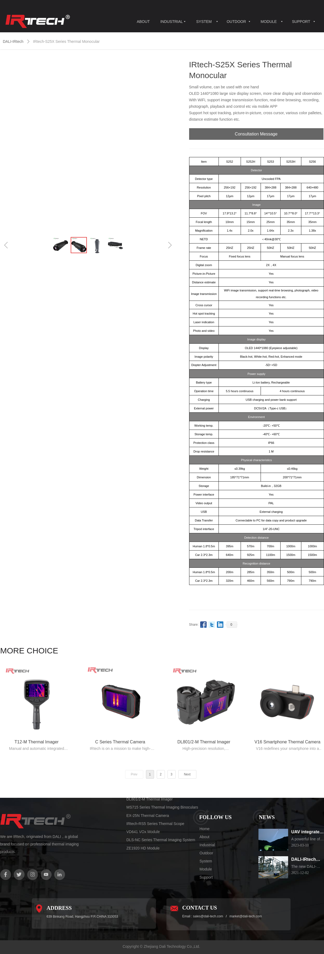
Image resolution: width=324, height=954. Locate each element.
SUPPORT (301, 21)
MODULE (269, 21)
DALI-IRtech (13, 41)
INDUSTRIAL (171, 21)
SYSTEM (204, 21)
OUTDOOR (236, 21)
